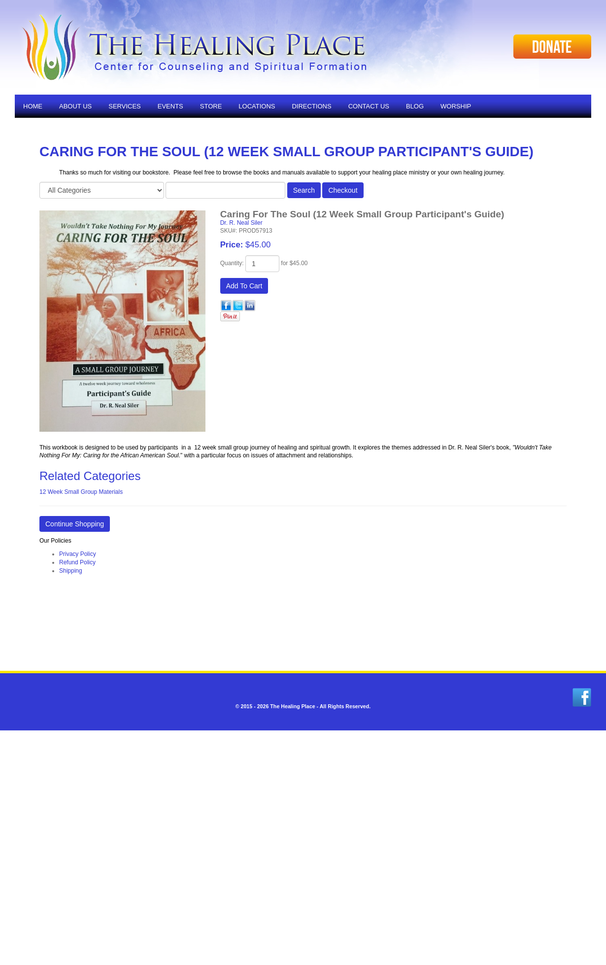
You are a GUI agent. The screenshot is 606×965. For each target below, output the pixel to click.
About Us (75, 106)
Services (124, 106)
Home (32, 106)
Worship (455, 106)
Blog (415, 106)
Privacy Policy (77, 554)
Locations (256, 106)
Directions (311, 106)
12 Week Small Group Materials (81, 491)
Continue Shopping (74, 524)
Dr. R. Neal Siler (241, 222)
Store (211, 106)
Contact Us (368, 106)
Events (170, 106)
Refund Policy (77, 562)
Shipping (70, 570)
